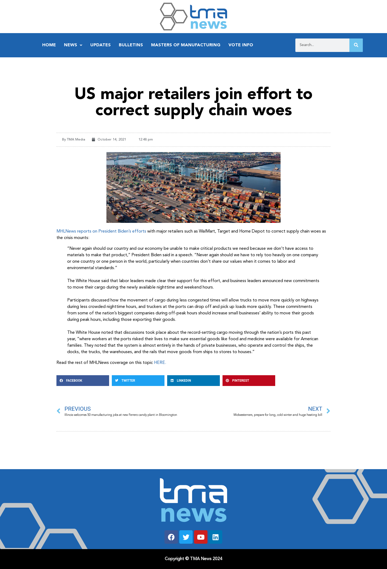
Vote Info (240, 45)
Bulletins (131, 45)
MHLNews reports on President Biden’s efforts (101, 231)
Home (49, 45)
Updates (100, 45)
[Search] (356, 45)
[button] (82, 380)
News (73, 45)
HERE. (160, 363)
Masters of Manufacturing (185, 45)
